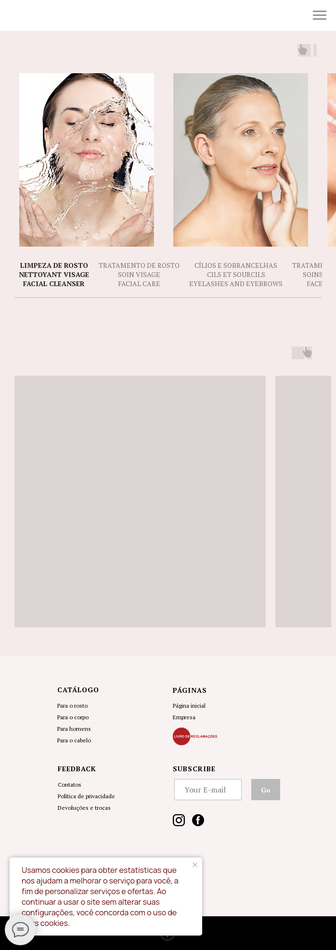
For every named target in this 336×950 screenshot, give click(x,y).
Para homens (74, 728)
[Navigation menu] (319, 15)
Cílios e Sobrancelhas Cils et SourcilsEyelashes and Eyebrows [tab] (236, 274)
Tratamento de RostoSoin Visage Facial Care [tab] (139, 274)
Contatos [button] (69, 784)
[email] (208, 789)
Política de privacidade (86, 796)
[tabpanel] (168, 486)
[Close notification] (195, 865)
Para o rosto (72, 705)
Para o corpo (73, 717)
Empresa (184, 717)
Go (266, 789)
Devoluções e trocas (84, 807)
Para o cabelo (74, 740)
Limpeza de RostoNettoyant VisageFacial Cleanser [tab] (54, 274)
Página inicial (189, 705)
